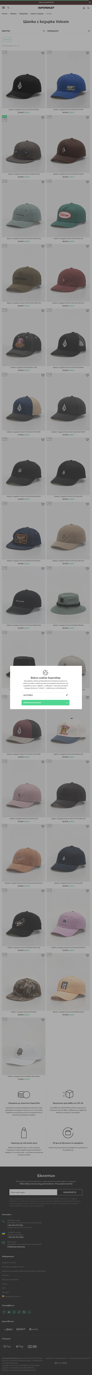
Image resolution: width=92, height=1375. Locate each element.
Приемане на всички (45, 702)
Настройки (45, 695)
